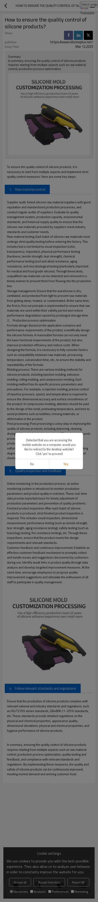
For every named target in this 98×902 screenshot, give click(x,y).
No (32, 464)
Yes (65, 464)
